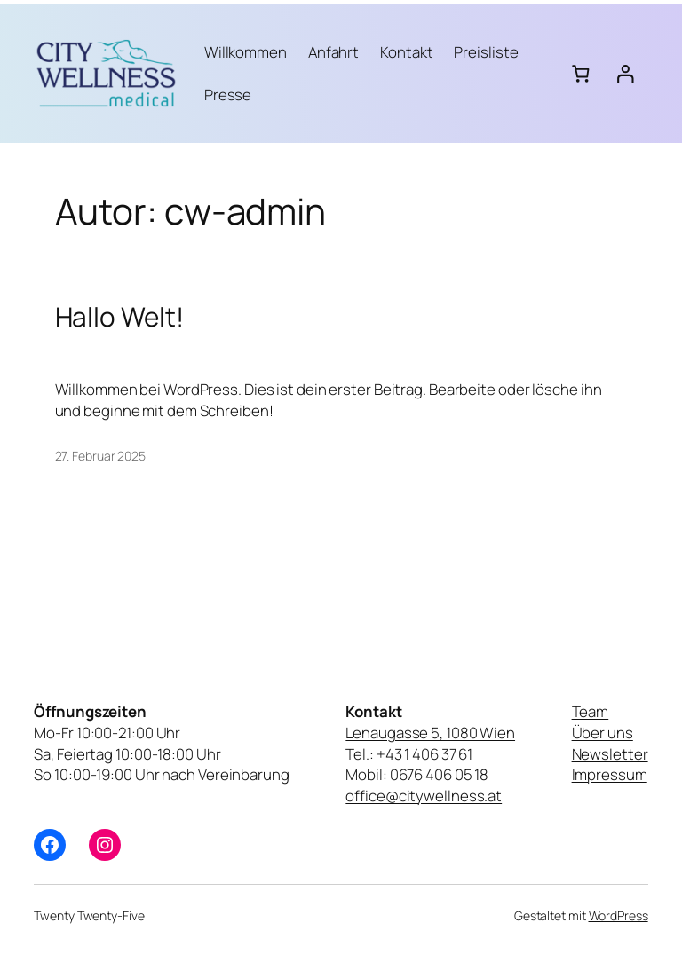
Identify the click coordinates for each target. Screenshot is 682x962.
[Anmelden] (624, 73)
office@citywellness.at (423, 795)
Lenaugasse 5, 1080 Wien (430, 732)
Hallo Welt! (119, 316)
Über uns (602, 732)
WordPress (618, 915)
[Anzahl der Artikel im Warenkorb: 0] (580, 73)
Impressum (609, 774)
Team (590, 711)
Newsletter (610, 754)
